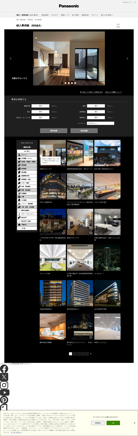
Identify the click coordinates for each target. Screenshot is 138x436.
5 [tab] (75, 83)
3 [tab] (69, 83)
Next (127, 58)
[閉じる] (134, 428)
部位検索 (84, 131)
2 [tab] (66, 83)
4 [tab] (72, 83)
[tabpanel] (69, 58)
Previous (10, 58)
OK (113, 428)
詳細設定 (98, 428)
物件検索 (53, 131)
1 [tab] (62, 83)
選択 (40, 106)
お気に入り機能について (113, 92)
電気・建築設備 (20, 20)
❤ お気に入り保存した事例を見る (91, 92)
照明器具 (30, 20)
